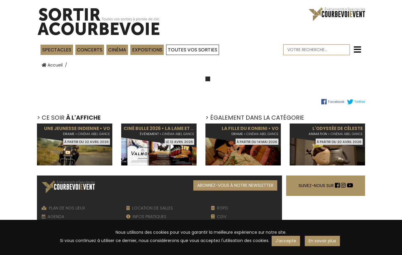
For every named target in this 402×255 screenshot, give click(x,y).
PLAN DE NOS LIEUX (63, 208)
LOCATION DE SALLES (149, 208)
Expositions (147, 49)
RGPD (219, 208)
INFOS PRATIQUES (146, 217)
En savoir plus (322, 241)
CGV (218, 217)
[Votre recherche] (316, 50)
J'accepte (285, 241)
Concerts (89, 49)
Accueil (52, 65)
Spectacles (56, 49)
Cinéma (117, 49)
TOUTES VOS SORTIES (192, 49)
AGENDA (53, 217)
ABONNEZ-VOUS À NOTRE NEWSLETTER (235, 185)
